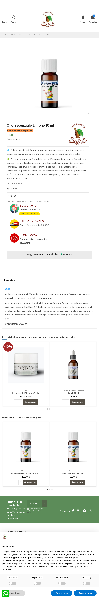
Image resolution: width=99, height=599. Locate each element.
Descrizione (9, 280)
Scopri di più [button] (13, 593)
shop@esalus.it (61, 1)
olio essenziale (43, 201)
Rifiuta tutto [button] (62, 593)
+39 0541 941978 (29, 213)
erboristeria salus (25, 201)
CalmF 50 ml (73, 393)
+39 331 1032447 (38, 1)
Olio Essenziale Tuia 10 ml (73, 473)
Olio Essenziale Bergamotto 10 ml (26, 473)
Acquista (30, 402)
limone (11, 201)
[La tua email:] (34, 503)
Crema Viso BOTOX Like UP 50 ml (25, 393)
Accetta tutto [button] (85, 593)
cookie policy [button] (72, 557)
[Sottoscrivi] (44, 503)
